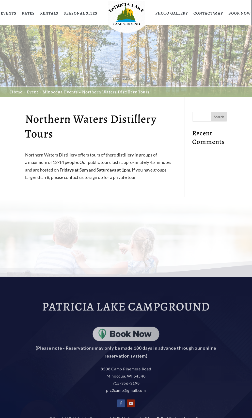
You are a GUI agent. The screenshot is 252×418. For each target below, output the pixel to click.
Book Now (239, 13)
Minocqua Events (60, 92)
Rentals (49, 13)
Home (16, 92)
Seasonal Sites (80, 13)
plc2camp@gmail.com (126, 400)
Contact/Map (208, 13)
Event (32, 92)
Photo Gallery (171, 13)
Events (8, 13)
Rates (28, 13)
